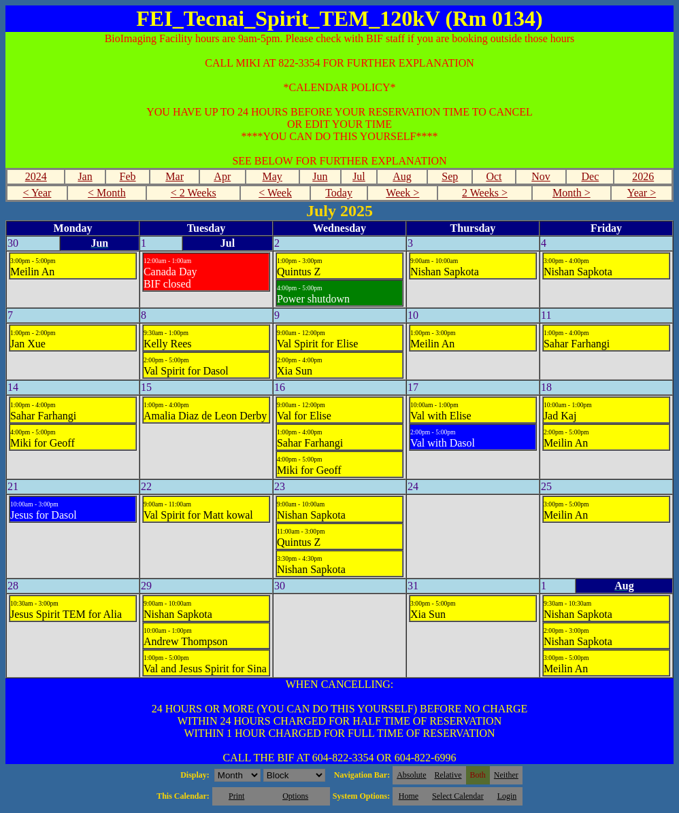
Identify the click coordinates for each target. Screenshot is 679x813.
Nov (540, 176)
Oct (493, 176)
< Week (275, 192)
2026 (643, 176)
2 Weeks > (485, 192)
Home (408, 796)
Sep (450, 176)
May (272, 176)
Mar (174, 176)
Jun (319, 176)
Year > (642, 192)
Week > (402, 192)
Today (338, 192)
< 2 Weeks (193, 192)
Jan (85, 176)
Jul (358, 176)
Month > (571, 192)
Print (236, 796)
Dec (590, 176)
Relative (448, 775)
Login (507, 796)
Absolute (411, 775)
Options (295, 796)
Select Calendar (458, 796)
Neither (506, 775)
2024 (36, 176)
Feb (128, 176)
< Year (36, 192)
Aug (402, 176)
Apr (222, 176)
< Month (107, 192)
